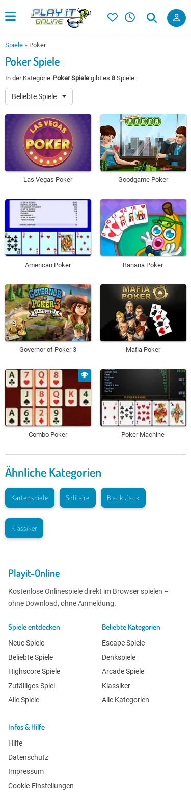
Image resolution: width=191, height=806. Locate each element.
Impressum (26, 771)
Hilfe (15, 743)
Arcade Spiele (123, 671)
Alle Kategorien (125, 700)
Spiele (14, 45)
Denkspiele (118, 657)
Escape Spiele (123, 643)
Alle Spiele (23, 700)
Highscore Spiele (34, 671)
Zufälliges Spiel (31, 686)
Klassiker (24, 528)
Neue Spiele (26, 643)
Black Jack (123, 497)
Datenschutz (28, 757)
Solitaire (78, 497)
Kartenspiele (29, 497)
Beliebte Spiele (35, 96)
